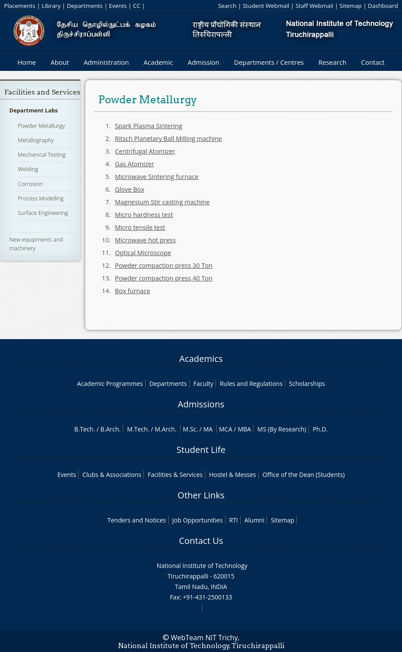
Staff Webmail (314, 6)
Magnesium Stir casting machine (162, 202)
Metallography (36, 140)
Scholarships (307, 383)
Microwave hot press (145, 240)
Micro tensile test (140, 227)
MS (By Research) (281, 429)
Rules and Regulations (251, 383)
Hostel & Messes (232, 474)
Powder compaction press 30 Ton (163, 265)
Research (333, 62)
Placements (19, 6)
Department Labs (33, 110)
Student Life (201, 450)
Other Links (200, 495)
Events (118, 6)
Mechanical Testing (42, 154)
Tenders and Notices (136, 520)
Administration (106, 62)
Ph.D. (320, 429)
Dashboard (383, 6)
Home (26, 62)
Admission (203, 62)
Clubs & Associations (112, 474)
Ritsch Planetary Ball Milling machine (168, 138)
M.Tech (137, 429)
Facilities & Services (175, 474)
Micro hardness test (144, 214)
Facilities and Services (42, 92)
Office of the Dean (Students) (304, 474)
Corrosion (30, 184)
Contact (373, 62)
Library (51, 6)
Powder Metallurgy (41, 126)
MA (207, 429)
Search (227, 6)
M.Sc (189, 429)
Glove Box (129, 189)
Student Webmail (266, 6)
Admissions (201, 404)
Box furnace (132, 291)
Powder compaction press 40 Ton (163, 278)
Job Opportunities (197, 520)
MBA (244, 429)
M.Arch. (166, 429)
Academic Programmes (110, 383)
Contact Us (201, 541)
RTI (233, 520)
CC (136, 6)
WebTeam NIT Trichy (204, 637)
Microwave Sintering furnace (156, 176)
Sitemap (351, 6)
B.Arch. (110, 429)
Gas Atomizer (134, 164)
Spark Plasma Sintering (148, 126)
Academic (158, 62)
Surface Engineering (43, 213)
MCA (225, 429)
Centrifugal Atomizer (145, 151)
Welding (28, 169)
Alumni (254, 520)
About (60, 62)
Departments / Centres (269, 62)
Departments (85, 6)
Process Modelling (40, 198)
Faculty (203, 383)
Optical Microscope (143, 253)
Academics (200, 359)
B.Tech (84, 429)
